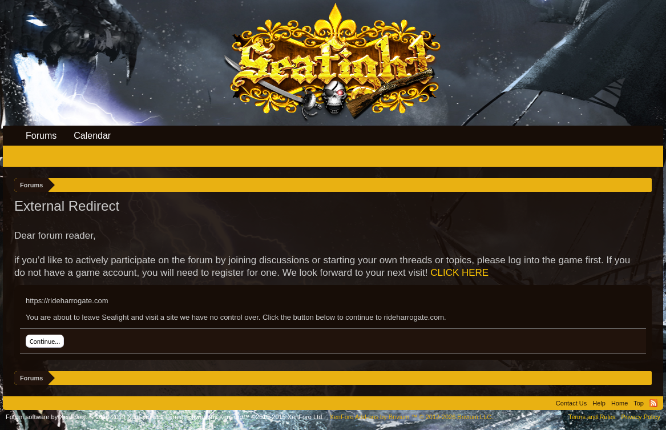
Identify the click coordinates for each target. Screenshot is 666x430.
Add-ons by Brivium (411, 416)
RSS (653, 403)
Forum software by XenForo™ (245, 416)
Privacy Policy (640, 416)
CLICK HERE (459, 272)
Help (599, 403)
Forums (41, 135)
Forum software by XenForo (85, 416)
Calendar (92, 135)
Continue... (45, 341)
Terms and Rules (592, 416)
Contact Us (571, 403)
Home (619, 403)
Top (638, 403)
